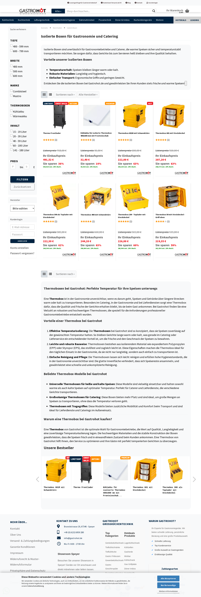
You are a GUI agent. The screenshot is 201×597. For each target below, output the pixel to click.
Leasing (194, 20)
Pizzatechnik (105, 20)
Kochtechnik (24, 20)
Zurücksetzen (22, 186)
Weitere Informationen (168, 591)
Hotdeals (181, 20)
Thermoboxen (20, 105)
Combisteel (18, 91)
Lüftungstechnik (41, 20)
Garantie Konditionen (22, 546)
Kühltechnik (8, 20)
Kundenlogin (152, 3)
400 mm (16, 66)
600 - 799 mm (19, 51)
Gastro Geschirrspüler (111, 566)
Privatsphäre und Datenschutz (27, 570)
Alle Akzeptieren (168, 578)
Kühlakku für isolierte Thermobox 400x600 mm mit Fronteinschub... (114, 491)
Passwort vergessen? (22, 253)
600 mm (16, 76)
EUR (34, 167)
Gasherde (128, 551)
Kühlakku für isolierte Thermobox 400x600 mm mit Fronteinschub (96, 134)
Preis (14, 161)
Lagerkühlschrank (132, 543)
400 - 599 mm (19, 46)
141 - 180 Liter (19, 150)
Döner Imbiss (130, 568)
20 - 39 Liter (18, 136)
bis (21, 167)
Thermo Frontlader (52, 133)
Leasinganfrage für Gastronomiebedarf (82, 3)
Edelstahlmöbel (86, 20)
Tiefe (13, 40)
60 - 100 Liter (19, 145)
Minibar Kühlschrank (129, 558)
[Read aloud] (186, 83)
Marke (14, 85)
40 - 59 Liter (18, 141)
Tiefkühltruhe (110, 551)
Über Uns (15, 534)
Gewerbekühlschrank (114, 560)
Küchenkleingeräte (143, 20)
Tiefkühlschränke (112, 547)
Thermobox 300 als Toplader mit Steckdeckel (58, 216)
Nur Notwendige (168, 585)
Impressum (16, 552)
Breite (15, 60)
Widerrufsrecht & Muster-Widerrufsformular (24, 561)
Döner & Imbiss (122, 20)
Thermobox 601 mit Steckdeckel (170, 133)
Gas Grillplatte (130, 564)
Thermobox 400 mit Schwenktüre (96, 214)
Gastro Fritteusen (112, 556)
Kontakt (138, 3)
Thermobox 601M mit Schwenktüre (134, 133)
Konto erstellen (19, 247)
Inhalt (15, 125)
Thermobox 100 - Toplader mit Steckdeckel (131, 216)
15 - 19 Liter (18, 131)
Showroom (86, 560)
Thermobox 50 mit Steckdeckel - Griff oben (170, 216)
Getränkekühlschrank (114, 543)
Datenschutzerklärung (35, 586)
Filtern (22, 179)
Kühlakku (17, 111)
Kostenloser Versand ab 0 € (111, 3)
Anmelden (22, 241)
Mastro (15, 96)
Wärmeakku (18, 116)
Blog (128, 3)
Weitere (159, 20)
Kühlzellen (128, 547)
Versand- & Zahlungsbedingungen (30, 540)
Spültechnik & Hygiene (64, 20)
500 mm (16, 71)
